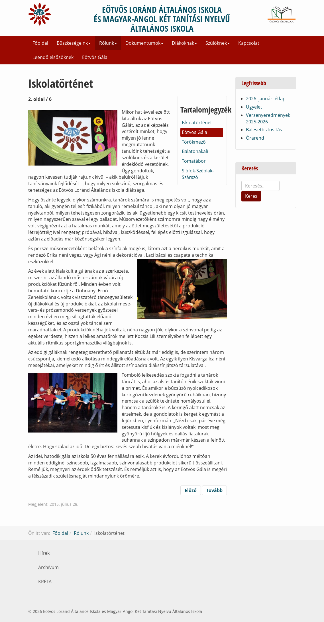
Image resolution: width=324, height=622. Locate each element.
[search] (260, 186)
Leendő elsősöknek (53, 57)
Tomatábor (194, 161)
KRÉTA (45, 581)
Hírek (44, 553)
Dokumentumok (144, 43)
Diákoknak (184, 43)
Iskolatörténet (197, 122)
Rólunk (108, 43)
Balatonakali (195, 151)
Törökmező (194, 142)
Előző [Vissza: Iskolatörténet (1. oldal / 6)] (191, 490)
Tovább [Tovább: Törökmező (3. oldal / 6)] (214, 490)
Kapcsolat (248, 43)
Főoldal (40, 43)
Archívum (48, 567)
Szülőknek (217, 43)
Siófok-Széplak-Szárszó (198, 174)
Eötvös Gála (94, 57)
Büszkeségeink (74, 43)
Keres (251, 196)
